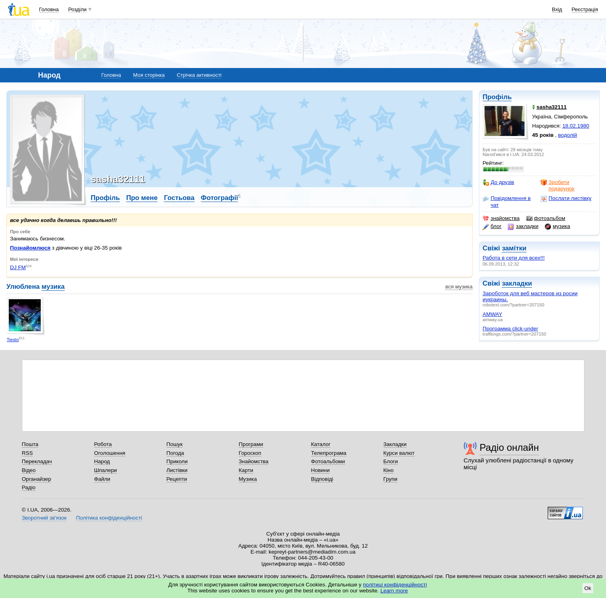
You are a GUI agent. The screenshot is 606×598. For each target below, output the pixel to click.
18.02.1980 (575, 126)
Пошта (30, 444)
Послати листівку (565, 198)
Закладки (395, 444)
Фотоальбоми (328, 461)
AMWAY (492, 314)
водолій (567, 135)
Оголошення (109, 453)
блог (492, 226)
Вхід (557, 9)
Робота (103, 444)
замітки (514, 248)
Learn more (394, 591)
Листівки (177, 470)
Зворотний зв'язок (44, 518)
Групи (390, 479)
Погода (175, 453)
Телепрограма (329, 453)
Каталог (321, 444)
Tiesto (13, 339)
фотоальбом (545, 218)
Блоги (390, 461)
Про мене (142, 198)
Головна (49, 9)
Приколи (177, 461)
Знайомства (254, 461)
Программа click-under (510, 329)
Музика (248, 479)
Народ (102, 461)
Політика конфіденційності (109, 518)
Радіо (29, 487)
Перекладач (37, 461)
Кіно (388, 470)
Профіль (497, 97)
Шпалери (105, 470)
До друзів (498, 182)
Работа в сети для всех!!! (514, 258)
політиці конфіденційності (395, 585)
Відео (29, 470)
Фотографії (219, 198)
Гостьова (179, 198)
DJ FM (18, 267)
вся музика (459, 287)
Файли (102, 479)
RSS (27, 453)
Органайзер (36, 479)
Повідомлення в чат (506, 201)
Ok (587, 588)
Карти (246, 470)
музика (557, 226)
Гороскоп (250, 453)
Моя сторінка (149, 75)
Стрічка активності (199, 75)
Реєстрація (585, 9)
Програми (251, 444)
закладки (523, 226)
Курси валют (399, 453)
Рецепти (177, 479)
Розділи (77, 9)
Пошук (175, 444)
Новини (320, 470)
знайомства (501, 218)
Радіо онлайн (509, 447)
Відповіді (322, 479)
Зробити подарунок (557, 185)
